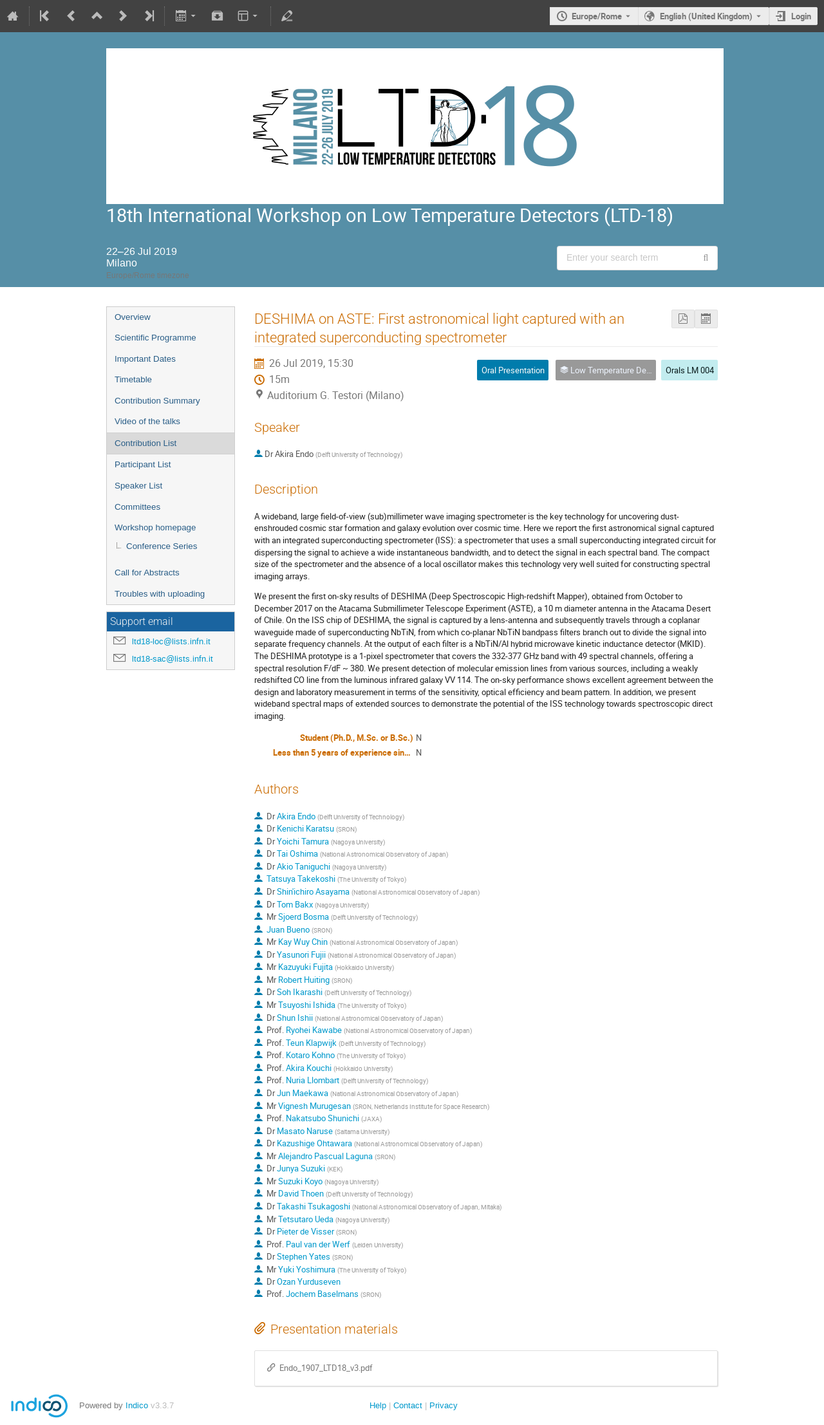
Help (378, 1405)
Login (801, 16)
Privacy (443, 1405)
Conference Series (161, 546)
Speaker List (138, 485)
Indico (137, 1405)
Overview (133, 317)
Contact (407, 1405)
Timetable (133, 379)
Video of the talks (147, 421)
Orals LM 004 (690, 370)
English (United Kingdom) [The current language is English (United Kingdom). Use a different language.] (706, 16)
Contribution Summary (157, 400)
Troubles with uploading (160, 594)
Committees (137, 507)
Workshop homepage (155, 527)
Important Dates (145, 359)
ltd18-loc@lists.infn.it (171, 641)
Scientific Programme (155, 337)
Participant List (143, 464)
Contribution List (145, 443)
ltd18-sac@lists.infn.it (172, 658)
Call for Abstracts (147, 572)
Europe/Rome (597, 16)
